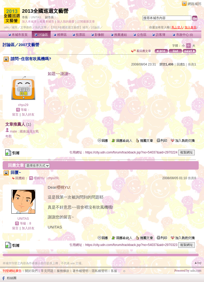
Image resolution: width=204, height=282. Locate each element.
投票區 (78, 35)
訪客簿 (158, 35)
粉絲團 (11, 278)
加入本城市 (29, 21)
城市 (14, 27)
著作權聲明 (80, 271)
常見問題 (47, 271)
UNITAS (36, 17)
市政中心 (182, 35)
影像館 (97, 35)
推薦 (192, 64)
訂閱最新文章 (86, 21)
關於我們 (31, 271)
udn (6, 27)
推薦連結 (119, 35)
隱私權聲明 (100, 271)
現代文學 (41, 27)
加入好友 (28, 114)
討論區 (41, 35)
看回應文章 (141, 50)
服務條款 (63, 271)
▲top (197, 263)
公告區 (139, 35)
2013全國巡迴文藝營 (45, 11)
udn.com (195, 270)
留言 (15, 114)
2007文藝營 (29, 44)
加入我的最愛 (65, 21)
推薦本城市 (46, 21)
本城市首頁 (18, 35)
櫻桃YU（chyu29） (47, 178)
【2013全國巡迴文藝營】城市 (69, 27)
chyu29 (23, 105)
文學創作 (26, 27)
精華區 (60, 35)
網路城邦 (194, 4)
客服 (114, 271)
